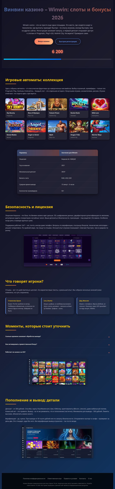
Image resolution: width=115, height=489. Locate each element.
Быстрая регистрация (68, 41)
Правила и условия (70, 479)
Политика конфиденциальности (34, 479)
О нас (90, 479)
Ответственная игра (54, 479)
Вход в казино (43, 41)
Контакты (82, 479)
